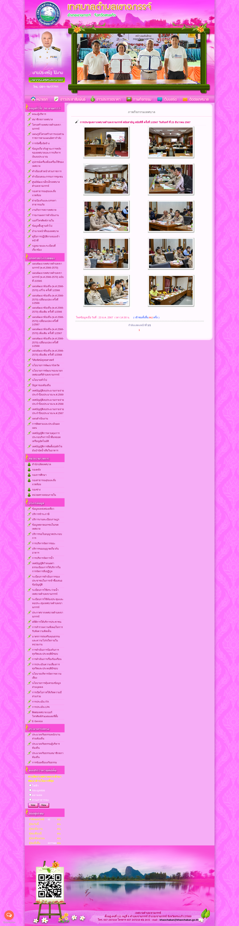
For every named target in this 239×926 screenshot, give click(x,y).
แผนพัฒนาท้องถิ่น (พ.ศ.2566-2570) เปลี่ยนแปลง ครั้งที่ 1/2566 (48, 299)
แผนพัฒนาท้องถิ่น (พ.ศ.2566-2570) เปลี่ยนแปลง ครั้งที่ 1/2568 (48, 342)
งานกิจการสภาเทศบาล (44, 209)
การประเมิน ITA (40, 701)
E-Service (37, 721)
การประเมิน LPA (41, 707)
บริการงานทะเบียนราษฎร (45, 519)
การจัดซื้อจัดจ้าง (41, 143)
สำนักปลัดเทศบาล (41, 464)
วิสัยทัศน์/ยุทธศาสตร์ (43, 360)
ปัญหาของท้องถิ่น (41, 385)
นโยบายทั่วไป (39, 380)
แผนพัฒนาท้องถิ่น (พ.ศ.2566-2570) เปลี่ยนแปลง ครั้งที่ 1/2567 (48, 321)
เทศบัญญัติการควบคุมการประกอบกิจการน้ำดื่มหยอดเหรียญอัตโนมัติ (46, 437)
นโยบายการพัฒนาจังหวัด (45, 365)
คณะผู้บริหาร (39, 114)
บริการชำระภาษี (41, 514)
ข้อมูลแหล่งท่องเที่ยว (43, 508)
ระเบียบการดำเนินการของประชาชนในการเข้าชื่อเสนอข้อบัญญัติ (47, 580)
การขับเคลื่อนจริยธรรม (44, 762)
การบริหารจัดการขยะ (43, 543)
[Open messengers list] (9, 915)
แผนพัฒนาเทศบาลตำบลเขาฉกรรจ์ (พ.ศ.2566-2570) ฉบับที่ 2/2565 (48, 277)
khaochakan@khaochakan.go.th (179, 919)
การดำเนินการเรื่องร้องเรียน (47, 659)
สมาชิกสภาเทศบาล (42, 119)
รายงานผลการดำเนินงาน (45, 215)
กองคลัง (36, 469)
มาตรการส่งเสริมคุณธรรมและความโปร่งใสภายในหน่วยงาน (46, 640)
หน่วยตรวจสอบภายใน (44, 494)
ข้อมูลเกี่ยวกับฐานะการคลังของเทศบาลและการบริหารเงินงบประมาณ (46, 152)
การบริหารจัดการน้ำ (43, 558)
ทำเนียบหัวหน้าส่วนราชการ (47, 171)
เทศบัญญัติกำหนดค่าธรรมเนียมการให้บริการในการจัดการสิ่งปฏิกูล (46, 567)
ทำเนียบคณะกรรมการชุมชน (47, 176)
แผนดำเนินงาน (40, 418)
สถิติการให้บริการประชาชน (46, 621)
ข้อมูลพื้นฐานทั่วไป (42, 225)
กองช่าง (36, 489)
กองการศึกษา (39, 475)
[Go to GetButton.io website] (9, 922)
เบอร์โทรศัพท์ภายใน (43, 220)
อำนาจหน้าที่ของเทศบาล (45, 231)
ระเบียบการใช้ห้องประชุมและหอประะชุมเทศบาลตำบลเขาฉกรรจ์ (47, 603)
